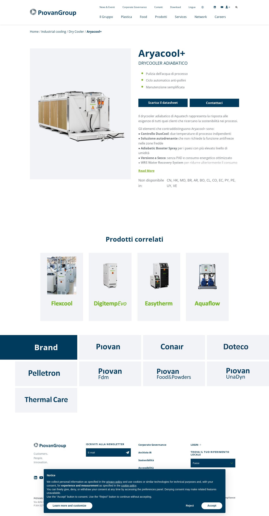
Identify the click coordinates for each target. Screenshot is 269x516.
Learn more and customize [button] (69, 505)
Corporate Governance (134, 7)
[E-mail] (105, 452)
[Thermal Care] (46, 400)
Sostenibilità (146, 460)
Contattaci (214, 103)
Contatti (158, 7)
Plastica (126, 17)
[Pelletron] (46, 374)
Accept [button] (211, 505)
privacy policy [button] (114, 481)
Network (201, 17)
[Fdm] (110, 374)
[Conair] (174, 347)
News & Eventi (107, 7)
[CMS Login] (227, 7)
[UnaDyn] (238, 374)
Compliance (228, 497)
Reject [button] (190, 505)
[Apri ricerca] (236, 7)
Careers (220, 17)
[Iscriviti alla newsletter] (127, 452)
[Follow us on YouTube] (222, 7)
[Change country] (203, 7)
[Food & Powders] (174, 374)
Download (175, 7)
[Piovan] (110, 347)
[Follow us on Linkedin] (215, 7)
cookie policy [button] (128, 485)
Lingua (192, 7)
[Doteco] (238, 347)
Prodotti (161, 17)
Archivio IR (145, 452)
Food (143, 17)
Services (181, 17)
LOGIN (194, 444)
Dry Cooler (76, 31)
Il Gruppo (106, 17)
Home (34, 31)
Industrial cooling (53, 31)
